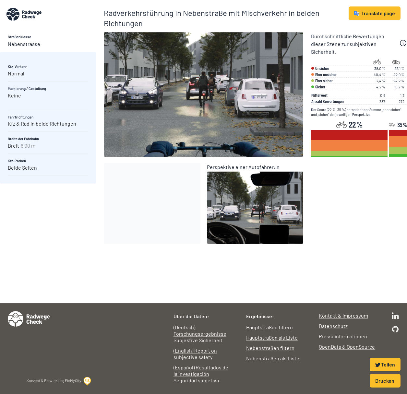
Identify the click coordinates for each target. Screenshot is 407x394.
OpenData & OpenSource (347, 346)
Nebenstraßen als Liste (272, 358)
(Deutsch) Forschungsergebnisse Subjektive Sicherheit (200, 333)
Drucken (384, 380)
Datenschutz (333, 326)
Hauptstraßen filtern (269, 327)
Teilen (385, 364)
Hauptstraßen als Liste (272, 337)
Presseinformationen (343, 336)
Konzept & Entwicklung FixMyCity (59, 381)
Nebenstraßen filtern (270, 348)
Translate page (374, 13)
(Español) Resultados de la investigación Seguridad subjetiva (201, 373)
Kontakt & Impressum (343, 315)
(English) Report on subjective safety (195, 353)
